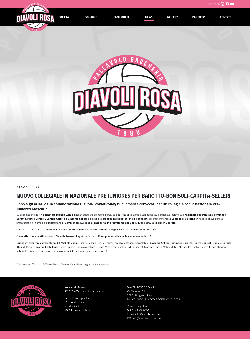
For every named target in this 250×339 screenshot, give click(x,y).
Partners (199, 17)
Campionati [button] (121, 17)
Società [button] (64, 17)
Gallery (172, 17)
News (149, 17)
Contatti (226, 17)
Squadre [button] (91, 17)
